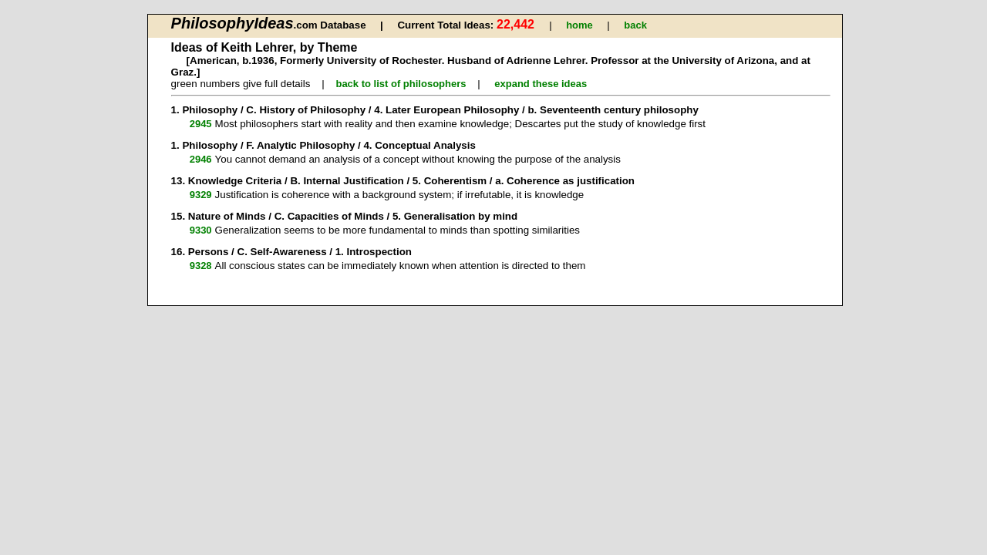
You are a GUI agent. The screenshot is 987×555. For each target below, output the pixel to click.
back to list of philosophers (400, 83)
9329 (201, 194)
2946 (201, 159)
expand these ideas (540, 83)
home (579, 25)
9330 (201, 230)
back (635, 25)
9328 (201, 265)
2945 (201, 124)
